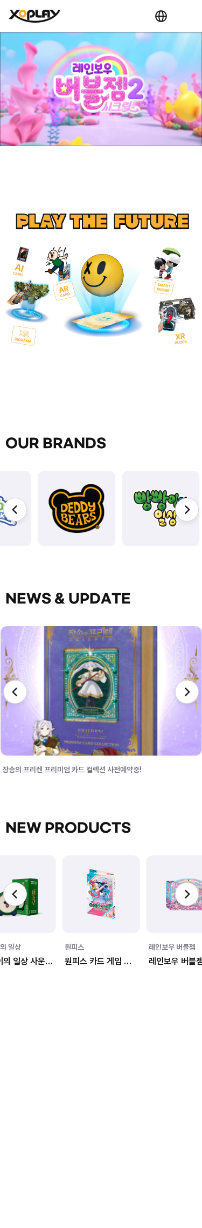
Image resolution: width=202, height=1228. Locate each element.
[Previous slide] (15, 510)
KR (161, 16)
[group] (76, 508)
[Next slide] (187, 510)
